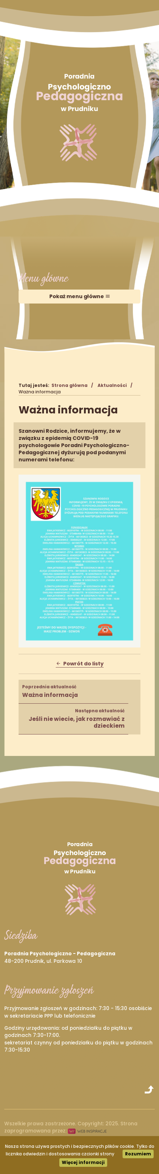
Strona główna (69, 385)
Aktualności (112, 385)
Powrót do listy (80, 663)
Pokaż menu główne (79, 296)
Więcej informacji (83, 1162)
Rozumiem (138, 1154)
